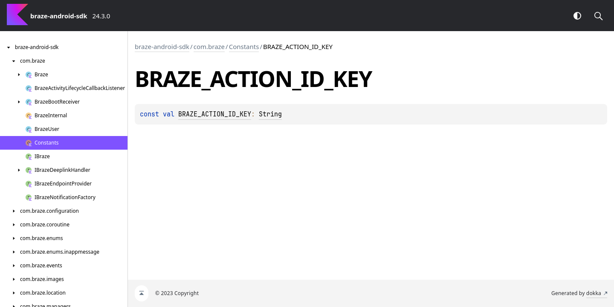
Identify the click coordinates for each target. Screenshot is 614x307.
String (270, 114)
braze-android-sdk (162, 46)
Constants (244, 46)
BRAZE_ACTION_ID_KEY (214, 114)
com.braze (209, 46)
